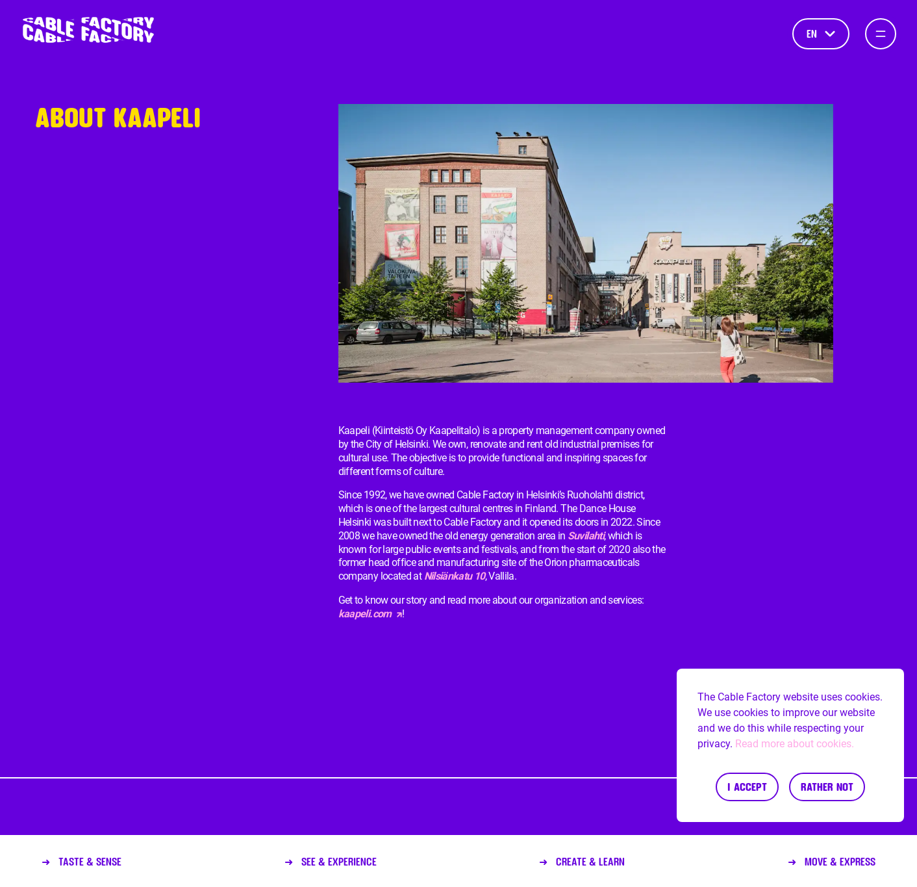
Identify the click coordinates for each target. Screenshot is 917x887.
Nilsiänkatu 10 (454, 576)
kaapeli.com (370, 614)
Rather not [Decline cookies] (827, 786)
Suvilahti (586, 536)
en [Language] (821, 33)
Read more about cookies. (794, 744)
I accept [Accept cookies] (747, 786)
